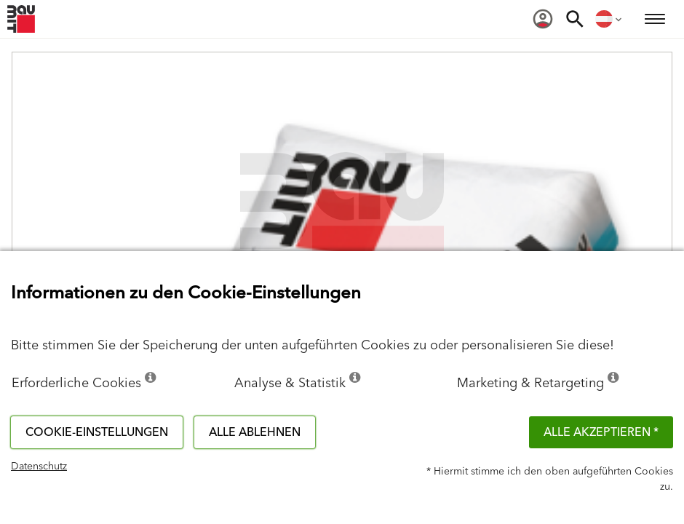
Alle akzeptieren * (601, 432)
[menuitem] (542, 19)
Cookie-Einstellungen (96, 432)
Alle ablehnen (255, 432)
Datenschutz (39, 466)
